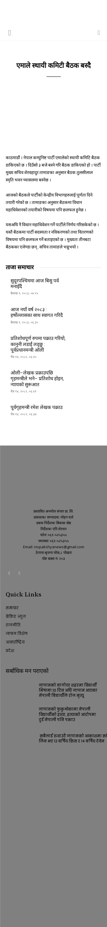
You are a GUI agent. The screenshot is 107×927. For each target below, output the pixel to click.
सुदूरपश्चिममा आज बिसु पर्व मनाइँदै (35, 283)
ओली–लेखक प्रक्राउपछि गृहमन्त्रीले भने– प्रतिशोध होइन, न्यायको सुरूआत (37, 378)
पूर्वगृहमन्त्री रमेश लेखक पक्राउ (36, 407)
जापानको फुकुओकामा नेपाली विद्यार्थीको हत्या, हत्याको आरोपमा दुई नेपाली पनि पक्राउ (67, 714)
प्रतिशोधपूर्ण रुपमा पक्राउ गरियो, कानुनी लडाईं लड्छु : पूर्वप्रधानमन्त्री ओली (38, 344)
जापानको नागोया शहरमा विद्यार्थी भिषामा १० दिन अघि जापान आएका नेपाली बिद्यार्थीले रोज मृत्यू (68, 690)
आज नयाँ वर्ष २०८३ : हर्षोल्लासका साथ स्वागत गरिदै (37, 312)
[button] (10, 32)
